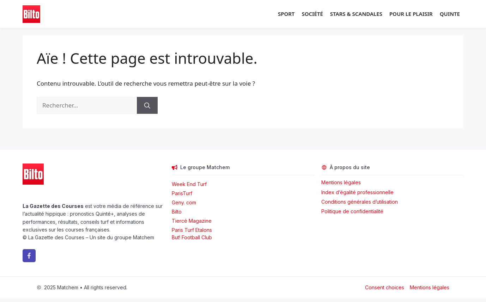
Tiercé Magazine (192, 221)
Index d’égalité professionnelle (358, 192)
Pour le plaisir (411, 13)
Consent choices (384, 287)
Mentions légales (341, 182)
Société (312, 13)
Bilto (177, 212)
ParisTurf (182, 193)
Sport (286, 13)
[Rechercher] (147, 105)
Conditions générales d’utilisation (359, 202)
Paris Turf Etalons (192, 230)
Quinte (450, 13)
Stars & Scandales (356, 13)
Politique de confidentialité (352, 211)
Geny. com (184, 202)
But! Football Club (192, 237)
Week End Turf (189, 184)
